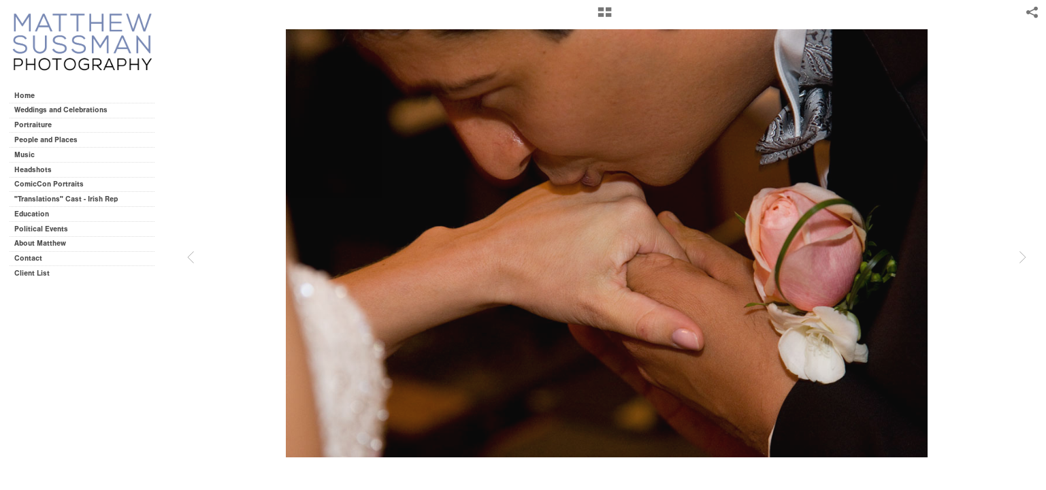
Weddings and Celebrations (65, 109)
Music (24, 154)
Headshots (33, 169)
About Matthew (40, 243)
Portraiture (33, 124)
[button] (604, 17)
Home (24, 95)
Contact (28, 258)
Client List (32, 273)
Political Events (41, 229)
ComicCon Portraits (49, 184)
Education (31, 214)
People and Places (46, 139)
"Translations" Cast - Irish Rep (66, 199)
